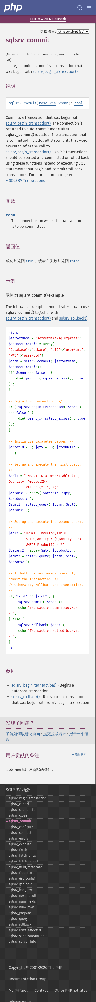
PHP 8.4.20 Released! (48, 19)
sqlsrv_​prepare (20, 913)
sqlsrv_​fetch (18, 850)
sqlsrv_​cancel (19, 804)
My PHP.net (18, 990)
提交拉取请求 (54, 733)
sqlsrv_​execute (20, 844)
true (29, 261)
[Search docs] (80, 7)
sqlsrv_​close (18, 815)
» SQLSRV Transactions (25, 180)
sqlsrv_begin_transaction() (55, 71)
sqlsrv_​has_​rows (21, 890)
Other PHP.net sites (70, 990)
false (74, 261)
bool (78, 103)
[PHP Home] (13, 7)
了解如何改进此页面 (23, 733)
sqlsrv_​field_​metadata (25, 867)
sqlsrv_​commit (20, 821)
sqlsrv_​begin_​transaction (28, 798)
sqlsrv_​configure (21, 827)
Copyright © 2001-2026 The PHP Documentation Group (35, 973)
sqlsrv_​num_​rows (22, 907)
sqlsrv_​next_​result (22, 896)
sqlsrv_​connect (20, 833)
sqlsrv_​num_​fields (22, 901)
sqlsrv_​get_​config (22, 879)
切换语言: (48, 31)
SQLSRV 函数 (18, 789)
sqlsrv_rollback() (73, 318)
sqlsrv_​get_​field (20, 884)
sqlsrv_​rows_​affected (25, 930)
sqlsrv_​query (18, 919)
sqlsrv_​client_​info (22, 810)
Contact (41, 990)
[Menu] (89, 7)
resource (47, 103)
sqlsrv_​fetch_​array (23, 856)
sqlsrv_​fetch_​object (23, 861)
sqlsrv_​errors (18, 838)
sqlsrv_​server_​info (22, 942)
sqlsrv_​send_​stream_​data (28, 936)
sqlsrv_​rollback (20, 924)
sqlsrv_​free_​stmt (21, 873)
